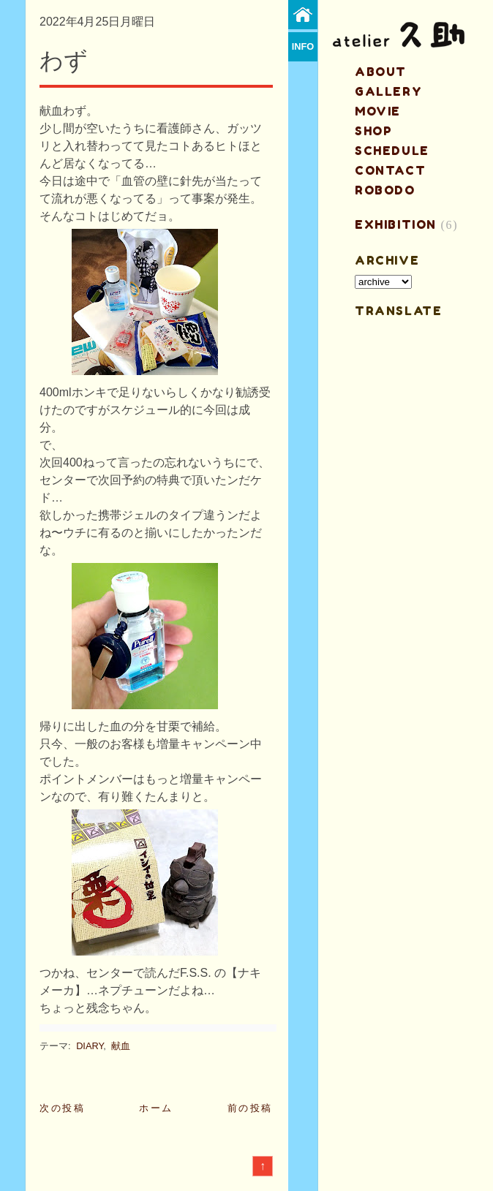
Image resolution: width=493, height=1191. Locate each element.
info (303, 46)
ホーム (156, 1108)
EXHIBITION (396, 224)
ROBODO (385, 190)
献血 (120, 1045)
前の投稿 (250, 1108)
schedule (392, 150)
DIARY (89, 1045)
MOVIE (378, 111)
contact (390, 170)
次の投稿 (62, 1108)
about (381, 71)
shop (373, 131)
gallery (388, 91)
